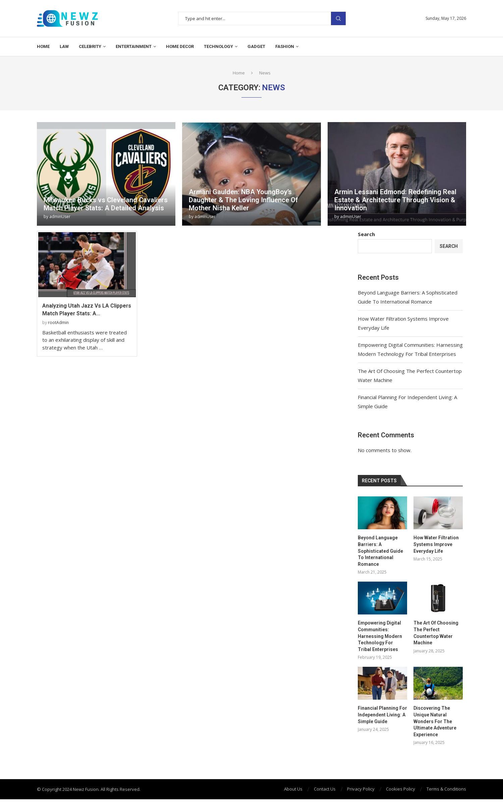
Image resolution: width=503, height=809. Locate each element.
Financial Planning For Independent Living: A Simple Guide (382, 714)
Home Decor (180, 46)
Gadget (256, 46)
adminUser (59, 216)
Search (338, 18)
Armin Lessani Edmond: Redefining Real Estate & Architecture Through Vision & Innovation (395, 200)
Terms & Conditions (446, 789)
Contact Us (325, 789)
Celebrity (90, 46)
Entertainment (134, 46)
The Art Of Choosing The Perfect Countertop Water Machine (435, 632)
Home (43, 46)
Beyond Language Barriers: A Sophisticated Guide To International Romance (380, 551)
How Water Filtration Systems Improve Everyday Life (436, 544)
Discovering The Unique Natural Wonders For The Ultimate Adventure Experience (434, 721)
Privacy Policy (361, 789)
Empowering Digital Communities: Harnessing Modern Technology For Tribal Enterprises (380, 636)
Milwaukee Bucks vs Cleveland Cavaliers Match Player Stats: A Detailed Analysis (106, 204)
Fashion (284, 46)
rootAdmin (58, 322)
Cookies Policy (400, 789)
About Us (293, 789)
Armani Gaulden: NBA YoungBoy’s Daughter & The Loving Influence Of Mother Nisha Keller (243, 200)
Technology (218, 46)
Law (64, 46)
